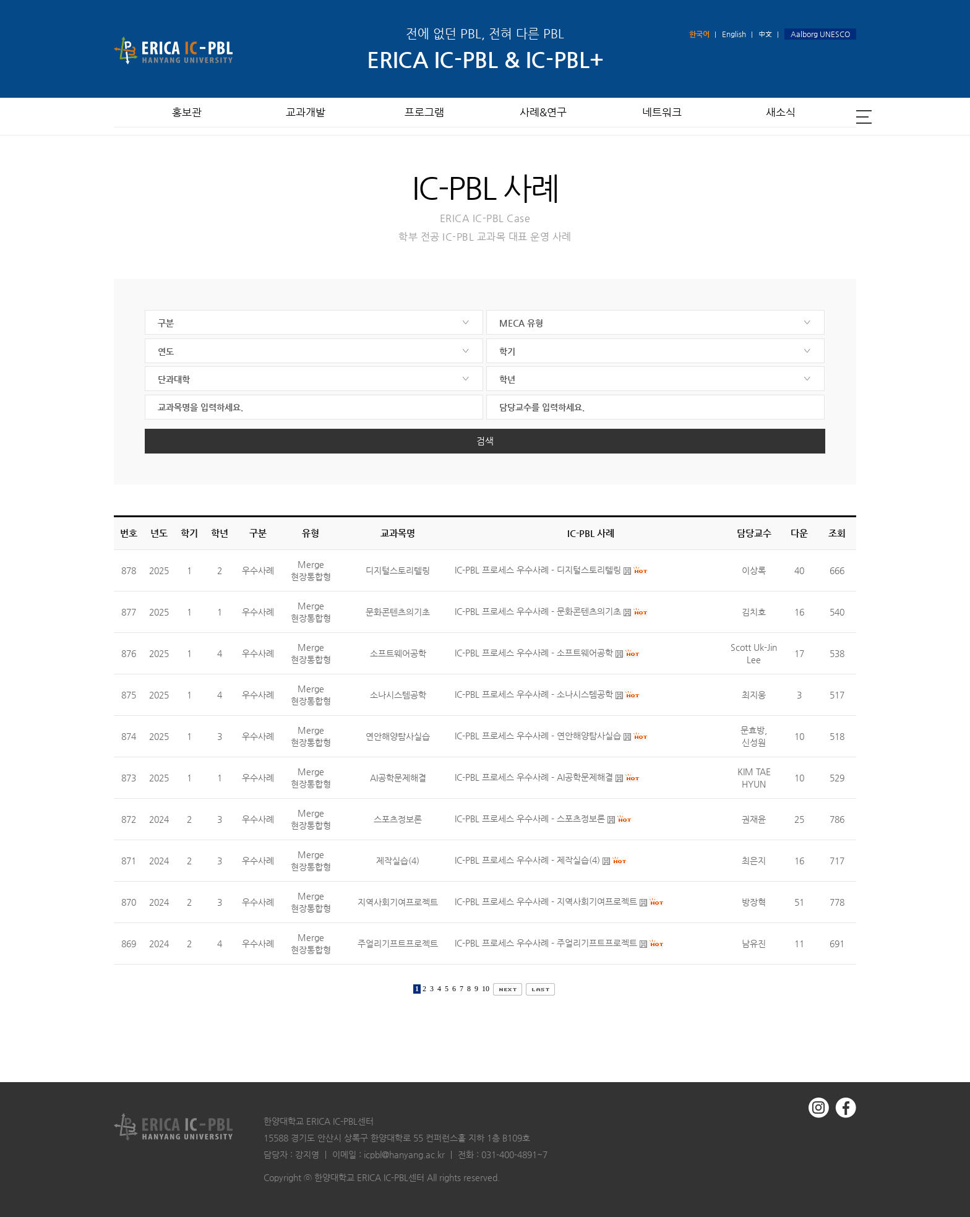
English (734, 34)
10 (485, 988)
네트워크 (662, 116)
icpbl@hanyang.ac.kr (404, 1154)
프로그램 (424, 116)
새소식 (780, 116)
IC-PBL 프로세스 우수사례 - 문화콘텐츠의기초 (538, 612)
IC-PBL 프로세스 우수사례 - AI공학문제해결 (534, 778)
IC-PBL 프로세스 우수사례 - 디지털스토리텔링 (538, 570)
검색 (485, 441)
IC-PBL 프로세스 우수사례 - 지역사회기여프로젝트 (546, 902)
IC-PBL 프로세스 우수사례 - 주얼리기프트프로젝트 (546, 943)
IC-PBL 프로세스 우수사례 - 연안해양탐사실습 (538, 736)
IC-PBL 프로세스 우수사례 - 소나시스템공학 (534, 695)
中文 (765, 34)
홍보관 (187, 116)
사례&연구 (543, 116)
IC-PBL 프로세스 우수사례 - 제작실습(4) (527, 861)
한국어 (699, 34)
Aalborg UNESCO (820, 34)
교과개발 (305, 116)
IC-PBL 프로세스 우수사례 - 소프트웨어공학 (534, 653)
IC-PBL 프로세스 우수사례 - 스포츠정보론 (530, 819)
